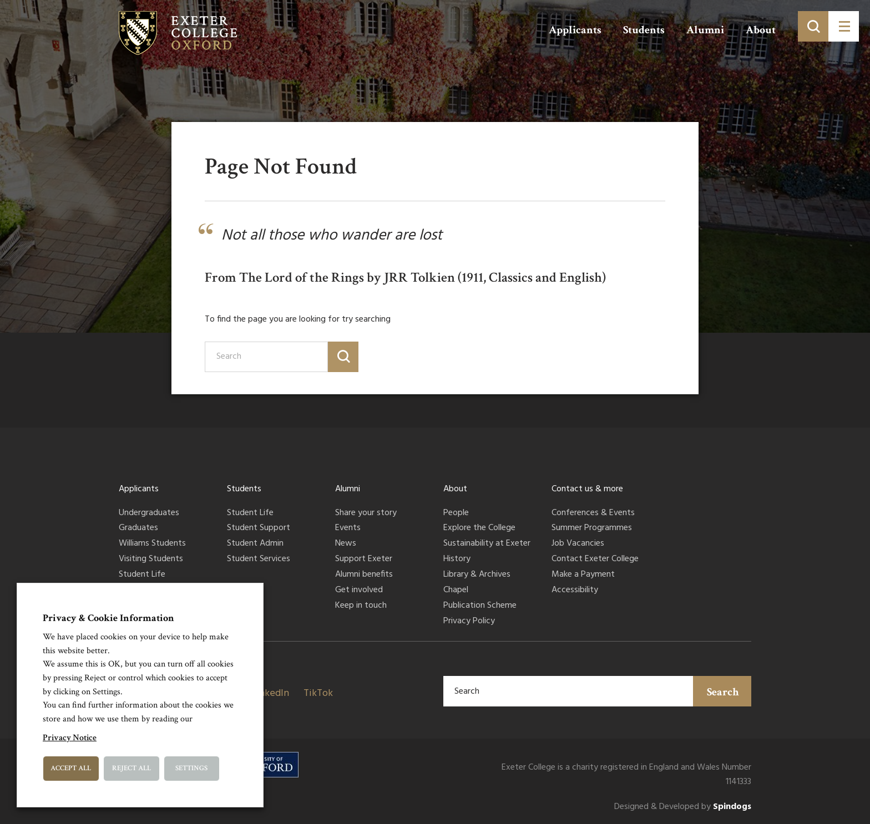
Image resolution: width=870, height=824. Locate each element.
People (456, 513)
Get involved (359, 590)
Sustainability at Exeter (486, 544)
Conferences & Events (593, 513)
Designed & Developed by (682, 807)
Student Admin (255, 544)
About (761, 30)
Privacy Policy (469, 621)
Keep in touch (361, 606)
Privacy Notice (70, 738)
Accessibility (575, 590)
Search (723, 692)
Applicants (575, 30)
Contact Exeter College (595, 559)
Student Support (258, 528)
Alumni (705, 30)
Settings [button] (191, 768)
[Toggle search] (813, 26)
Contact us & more (587, 489)
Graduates (138, 528)
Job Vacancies (578, 544)
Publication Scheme (480, 606)
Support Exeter (363, 559)
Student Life (142, 575)
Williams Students (152, 544)
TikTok (318, 693)
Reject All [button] (131, 768)
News (345, 544)
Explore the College (479, 528)
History (457, 559)
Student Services (258, 559)
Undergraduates (149, 513)
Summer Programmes (592, 528)
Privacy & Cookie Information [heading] (108, 618)
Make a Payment (583, 575)
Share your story (366, 513)
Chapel (455, 590)
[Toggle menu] (843, 26)
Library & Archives (476, 575)
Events (348, 528)
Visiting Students (151, 559)
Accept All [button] (70, 768)
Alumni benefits (364, 575)
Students (644, 30)
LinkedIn (270, 693)
